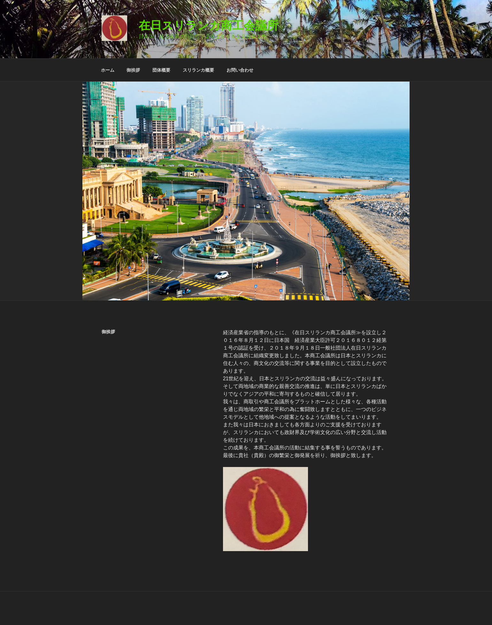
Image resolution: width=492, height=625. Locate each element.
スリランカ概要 (198, 70)
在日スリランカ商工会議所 (208, 25)
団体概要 (161, 70)
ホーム (107, 70)
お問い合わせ (240, 70)
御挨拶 (133, 70)
